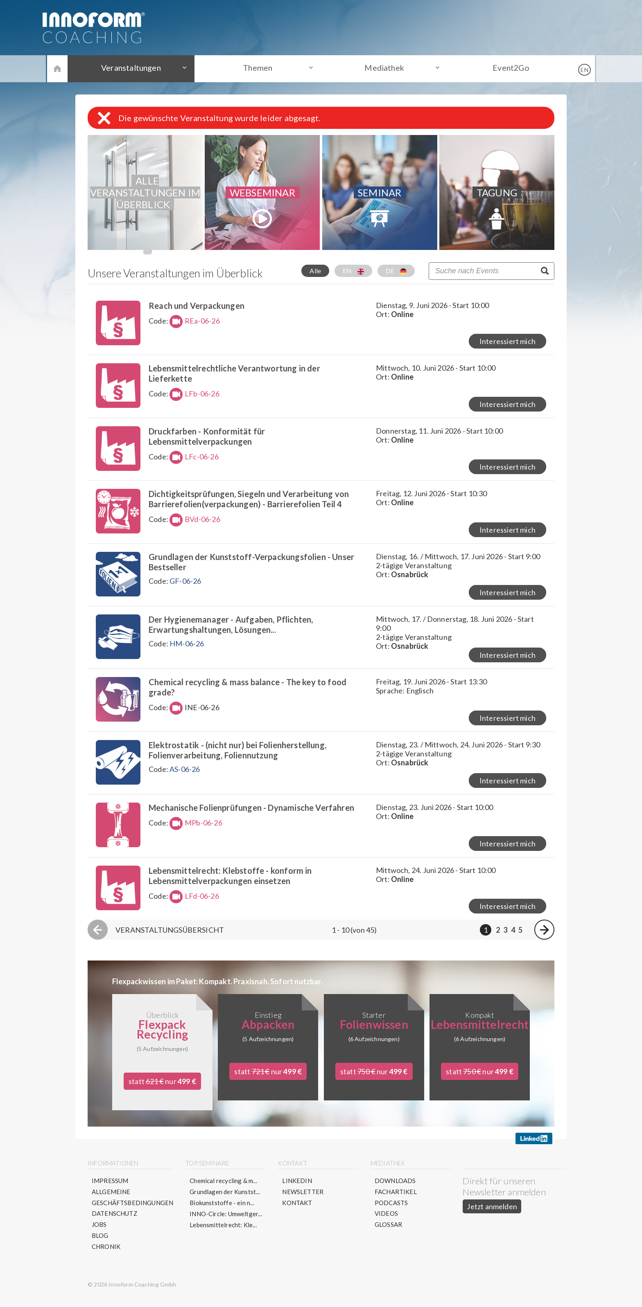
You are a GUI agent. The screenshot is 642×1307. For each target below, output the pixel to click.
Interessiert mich (507, 341)
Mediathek (382, 68)
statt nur (162, 1087)
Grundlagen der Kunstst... (225, 1198)
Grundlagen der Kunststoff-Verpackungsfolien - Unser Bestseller (253, 564)
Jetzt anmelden (492, 1212)
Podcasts (391, 1209)
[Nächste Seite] (544, 936)
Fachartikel (396, 1198)
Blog (100, 1242)
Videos (386, 1220)
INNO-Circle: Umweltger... (226, 1220)
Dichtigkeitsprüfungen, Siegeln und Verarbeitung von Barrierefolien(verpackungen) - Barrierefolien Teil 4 (251, 501)
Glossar (388, 1231)
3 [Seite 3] (505, 935)
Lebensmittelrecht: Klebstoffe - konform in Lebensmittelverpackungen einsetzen (232, 881)
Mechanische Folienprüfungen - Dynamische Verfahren (253, 813)
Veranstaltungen (137, 68)
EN (353, 271)
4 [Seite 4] (513, 935)
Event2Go (505, 68)
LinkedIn (297, 1187)
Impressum (110, 1187)
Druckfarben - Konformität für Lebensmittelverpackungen (209, 437)
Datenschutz (115, 1220)
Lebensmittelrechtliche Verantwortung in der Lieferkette (236, 374)
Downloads (395, 1187)
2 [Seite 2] (498, 935)
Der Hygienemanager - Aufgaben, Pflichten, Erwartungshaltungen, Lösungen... (233, 628)
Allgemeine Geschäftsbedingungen (133, 1204)
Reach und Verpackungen (198, 305)
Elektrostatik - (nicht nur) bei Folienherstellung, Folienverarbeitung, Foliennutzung (239, 755)
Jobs (99, 1231)
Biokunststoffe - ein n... (222, 1209)
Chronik (106, 1253)
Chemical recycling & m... (224, 1187)
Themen (259, 68)
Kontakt (297, 1209)
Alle (315, 270)
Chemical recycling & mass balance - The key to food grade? (249, 691)
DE (396, 271)
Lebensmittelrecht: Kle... (223, 1231)
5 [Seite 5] (520, 935)
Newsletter (303, 1198)
